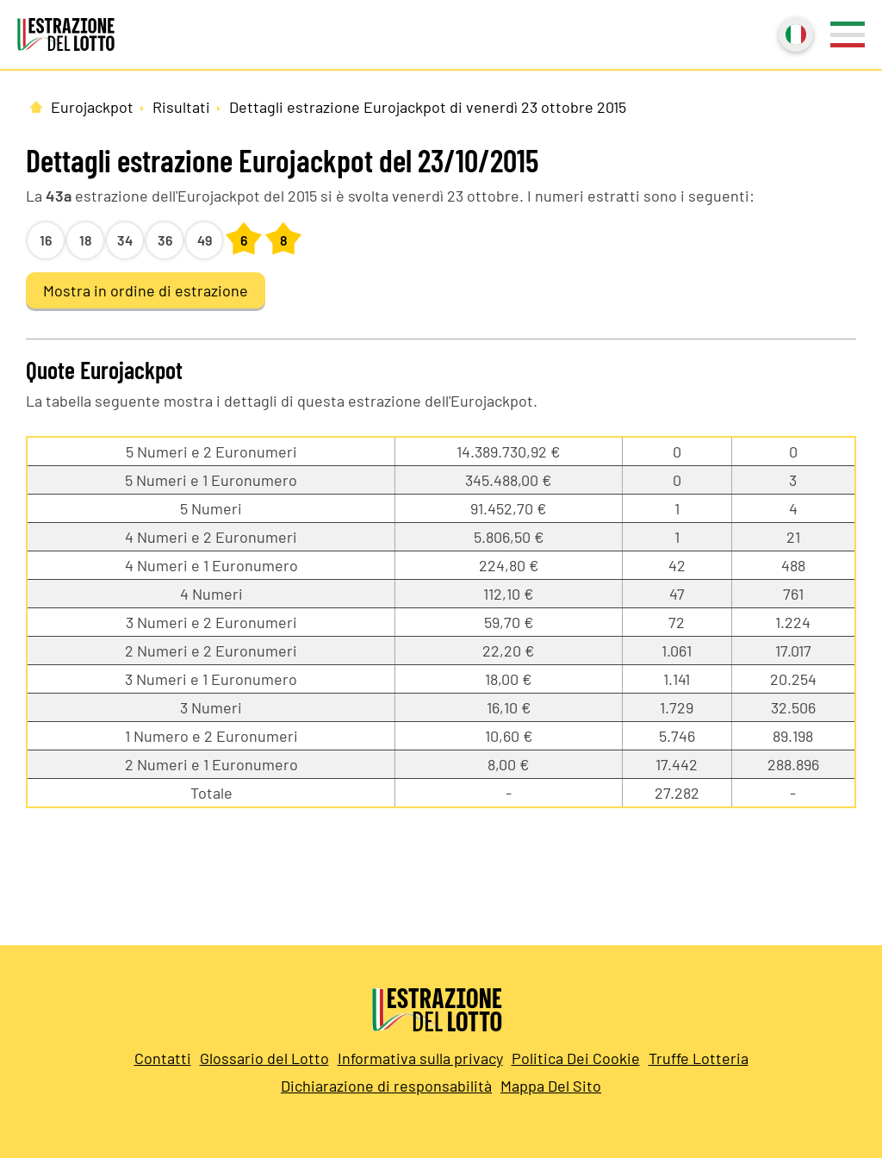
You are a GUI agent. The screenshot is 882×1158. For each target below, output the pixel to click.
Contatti (162, 1058)
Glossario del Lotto (264, 1058)
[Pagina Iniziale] (36, 106)
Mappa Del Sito (550, 1085)
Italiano (794, 32)
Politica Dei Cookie (576, 1058)
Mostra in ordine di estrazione (145, 290)
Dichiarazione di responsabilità (386, 1085)
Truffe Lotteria (698, 1058)
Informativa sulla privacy (420, 1058)
